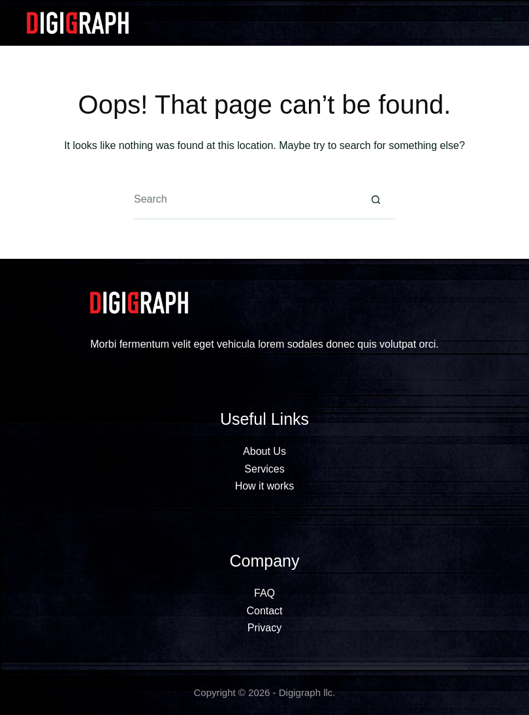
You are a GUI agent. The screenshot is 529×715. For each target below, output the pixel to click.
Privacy (264, 627)
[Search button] (375, 200)
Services (264, 468)
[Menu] (497, 23)
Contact (264, 610)
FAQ (264, 593)
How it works (265, 485)
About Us (264, 451)
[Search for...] (245, 200)
